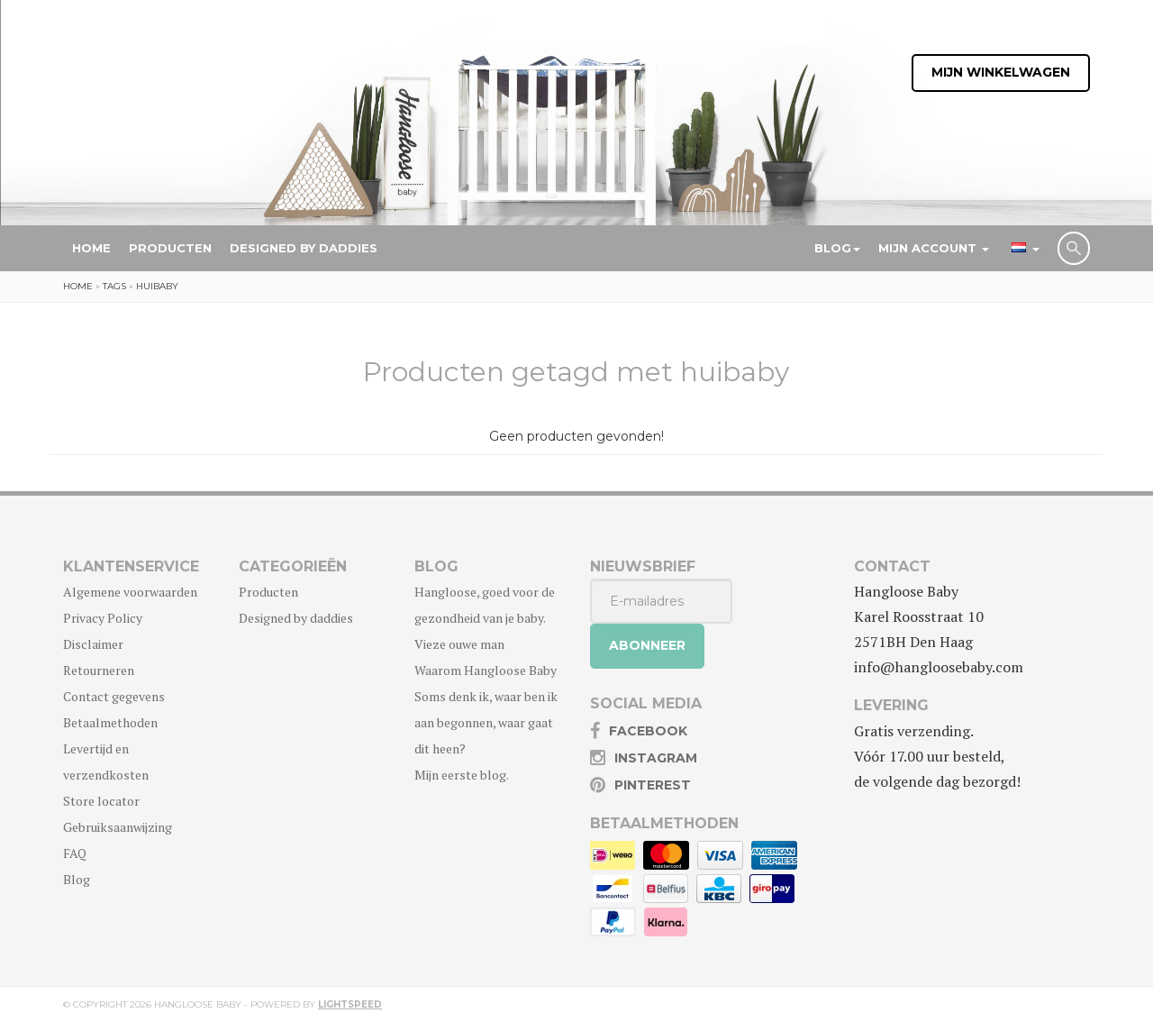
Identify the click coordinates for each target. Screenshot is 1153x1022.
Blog (837, 248)
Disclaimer (93, 643)
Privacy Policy (102, 617)
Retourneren (98, 670)
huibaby (157, 286)
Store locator (101, 800)
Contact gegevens (114, 696)
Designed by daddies (303, 248)
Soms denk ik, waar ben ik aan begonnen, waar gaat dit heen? (486, 722)
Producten (170, 248)
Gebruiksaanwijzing (117, 826)
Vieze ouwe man (459, 643)
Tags (114, 286)
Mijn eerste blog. (461, 774)
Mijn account (933, 248)
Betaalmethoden (110, 722)
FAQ (74, 853)
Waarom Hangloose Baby (485, 670)
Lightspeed (350, 1004)
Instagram (655, 758)
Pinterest (652, 785)
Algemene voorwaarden (130, 591)
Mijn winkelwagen (1000, 73)
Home (91, 248)
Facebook (648, 731)
